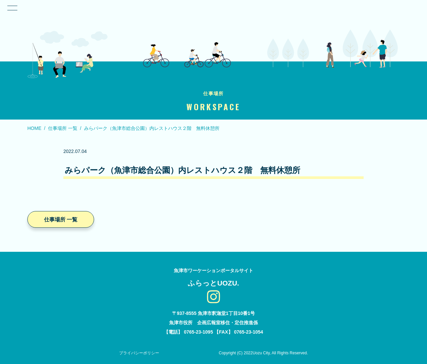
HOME (34, 128)
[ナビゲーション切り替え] (12, 8)
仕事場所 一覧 (62, 128)
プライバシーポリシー (139, 353)
